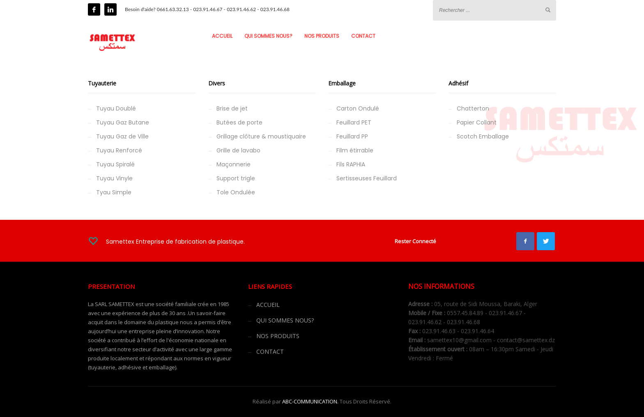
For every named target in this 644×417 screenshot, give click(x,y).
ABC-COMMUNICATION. (310, 401)
